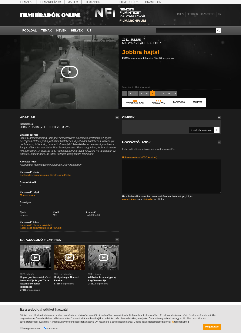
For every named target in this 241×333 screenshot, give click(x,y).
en (219, 14)
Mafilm (73, 2)
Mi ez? (180, 14)
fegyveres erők (41, 175)
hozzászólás (150, 58)
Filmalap (26, 2)
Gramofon (153, 2)
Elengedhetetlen (30, 328)
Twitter (197, 102)
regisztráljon (129, 199)
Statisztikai (51, 328)
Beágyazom (158, 103)
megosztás (166, 58)
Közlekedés (26, 175)
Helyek (77, 30)
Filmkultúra (129, 2)
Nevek (61, 30)
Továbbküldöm (135, 103)
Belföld (53, 175)
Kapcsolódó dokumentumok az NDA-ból (40, 228)
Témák (46, 30)
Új (89, 30)
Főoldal (29, 30)
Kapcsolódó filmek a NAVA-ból (35, 225)
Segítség (192, 14)
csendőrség (64, 175)
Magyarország (27, 195)
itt (173, 321)
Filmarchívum (50, 2)
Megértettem (212, 326)
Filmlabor (92, 2)
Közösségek (208, 14)
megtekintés (132, 58)
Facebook (179, 102)
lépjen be (148, 199)
